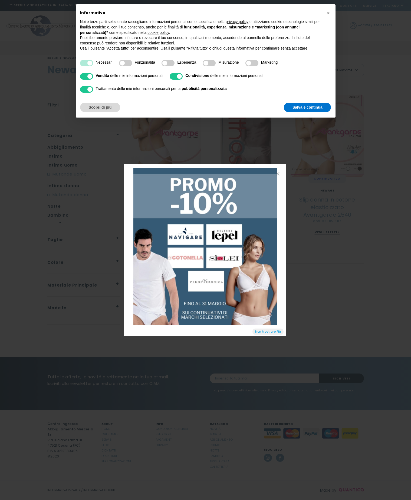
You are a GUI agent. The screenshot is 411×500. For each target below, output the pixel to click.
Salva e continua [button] (307, 107)
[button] (328, 13)
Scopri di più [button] (100, 107)
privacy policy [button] (237, 22)
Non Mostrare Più (268, 331)
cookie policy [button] (158, 32)
